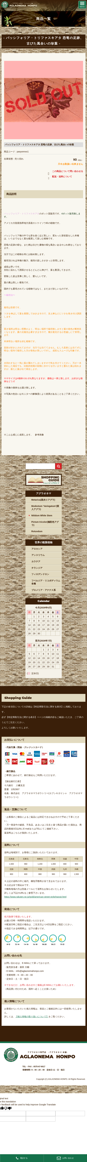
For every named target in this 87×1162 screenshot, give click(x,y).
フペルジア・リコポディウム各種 (45, 582)
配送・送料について (59, 177)
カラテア (35, 561)
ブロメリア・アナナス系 (43, 590)
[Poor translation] (8, 1108)
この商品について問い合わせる (65, 172)
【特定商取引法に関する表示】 (48, 706)
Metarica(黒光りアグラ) (43, 500)
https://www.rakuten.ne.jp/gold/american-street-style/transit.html (35, 897)
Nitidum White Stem (41, 515)
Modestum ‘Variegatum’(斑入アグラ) (45, 507)
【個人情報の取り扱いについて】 (31, 1016)
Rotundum (36, 531)
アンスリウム (38, 555)
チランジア (36, 568)
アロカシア (36, 548)
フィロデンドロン (40, 574)
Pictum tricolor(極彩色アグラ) (45, 523)
